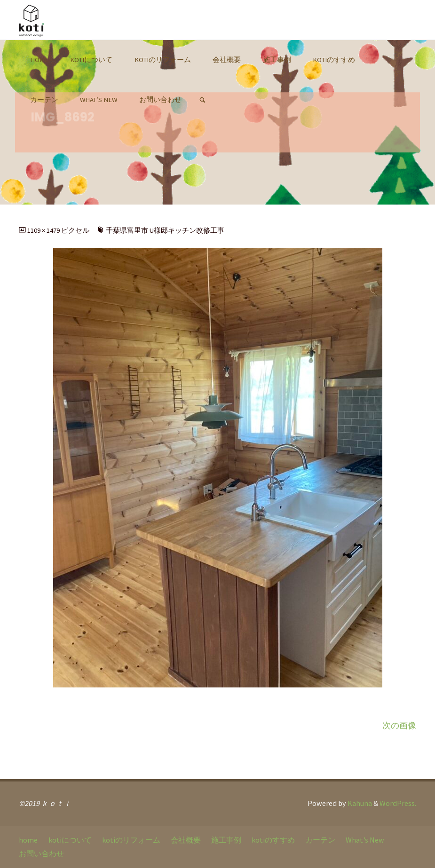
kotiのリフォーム (131, 839)
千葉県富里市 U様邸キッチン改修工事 (165, 230)
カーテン (320, 839)
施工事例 (226, 839)
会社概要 (186, 839)
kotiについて (70, 839)
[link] (202, 100)
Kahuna (359, 803)
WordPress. (398, 803)
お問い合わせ (41, 853)
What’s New (365, 839)
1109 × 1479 (44, 230)
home (28, 839)
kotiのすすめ (273, 839)
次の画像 (399, 725)
